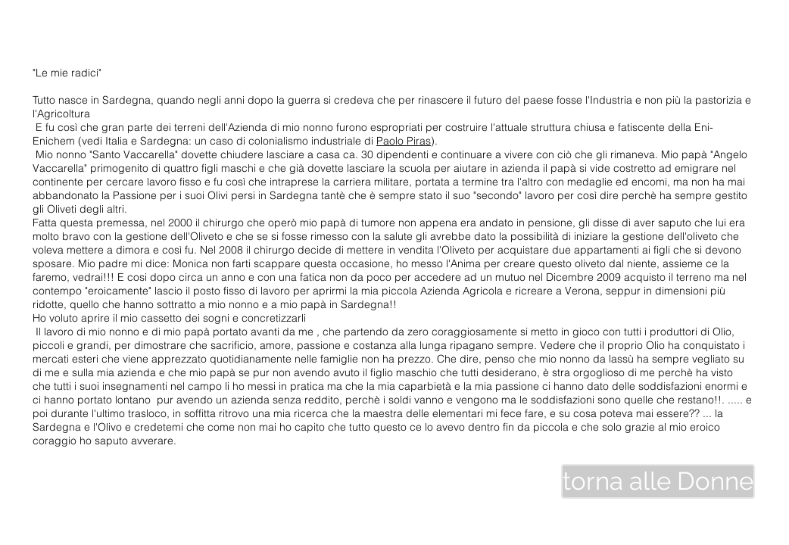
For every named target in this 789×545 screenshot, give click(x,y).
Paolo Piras (403, 141)
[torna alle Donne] (658, 481)
